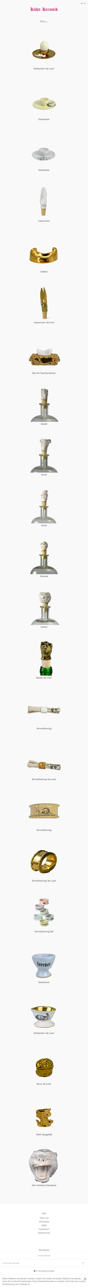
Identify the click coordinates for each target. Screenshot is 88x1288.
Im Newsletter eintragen (44, 1271)
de (82, 3)
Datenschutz (44, 1233)
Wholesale (44, 1221)
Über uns (44, 1218)
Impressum (44, 1229)
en (85, 3)
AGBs (44, 1225)
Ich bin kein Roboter (10, 1263)
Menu (43, 21)
